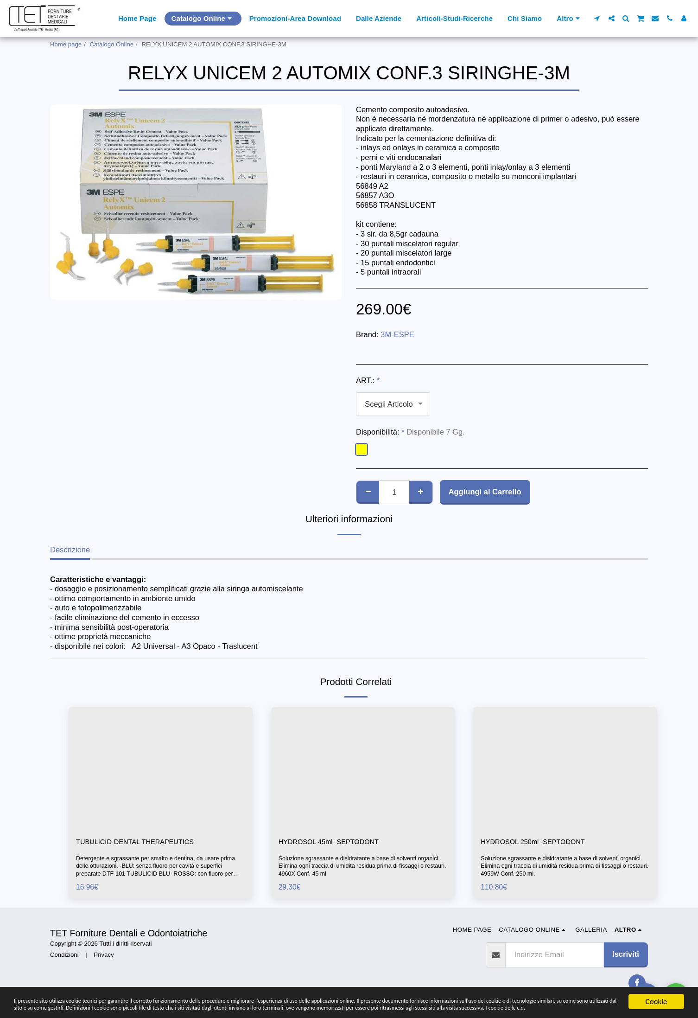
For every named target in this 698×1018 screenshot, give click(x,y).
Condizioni (64, 956)
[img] (161, 768)
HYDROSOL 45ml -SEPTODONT (335, 843)
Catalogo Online (112, 44)
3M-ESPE (397, 334)
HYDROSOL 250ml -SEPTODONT (539, 843)
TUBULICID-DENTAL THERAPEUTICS (142, 843)
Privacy (104, 956)
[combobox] (393, 404)
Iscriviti (625, 955)
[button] (597, 18)
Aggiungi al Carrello (485, 491)
